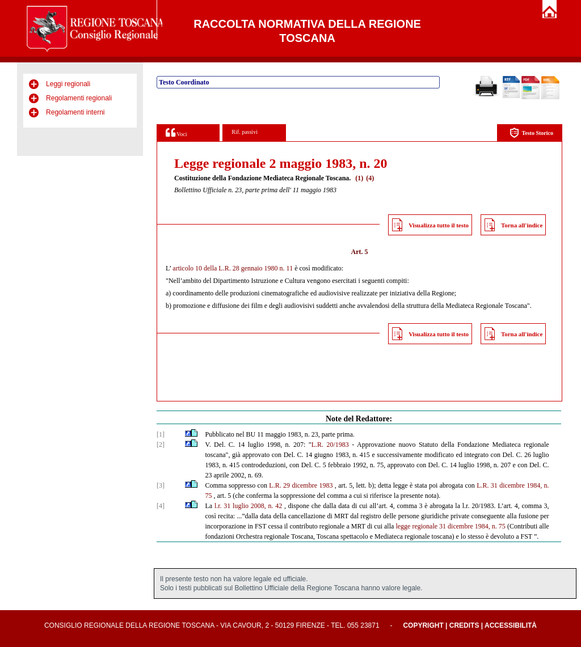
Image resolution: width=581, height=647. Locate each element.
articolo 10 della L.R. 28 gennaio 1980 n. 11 (232, 268)
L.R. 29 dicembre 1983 (300, 485)
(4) (370, 178)
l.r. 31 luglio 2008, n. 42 (248, 506)
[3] (161, 485)
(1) (359, 178)
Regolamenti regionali (79, 98)
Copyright (423, 625)
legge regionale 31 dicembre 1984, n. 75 (450, 526)
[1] (161, 434)
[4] (161, 506)
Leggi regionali (68, 84)
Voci (176, 132)
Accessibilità (511, 625)
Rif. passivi (244, 132)
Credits (464, 625)
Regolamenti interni (75, 112)
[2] (161, 445)
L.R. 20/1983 (330, 445)
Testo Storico (531, 133)
